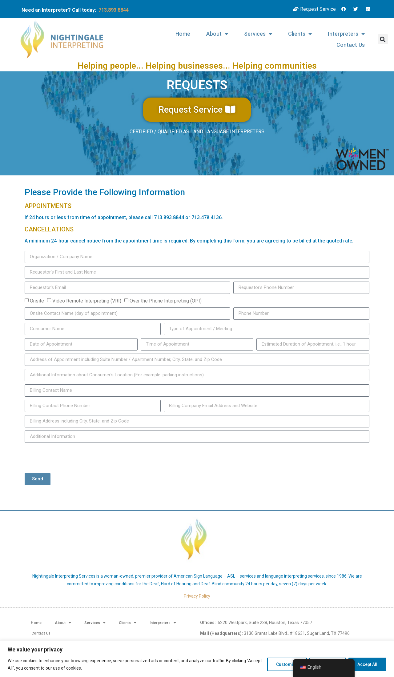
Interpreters (346, 33)
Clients (300, 33)
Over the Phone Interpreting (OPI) (166, 301)
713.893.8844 (113, 10)
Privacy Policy (197, 596)
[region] (197, 658)
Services (258, 33)
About (217, 33)
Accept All (367, 664)
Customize (287, 664)
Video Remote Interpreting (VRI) (86, 301)
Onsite (37, 301)
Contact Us (350, 45)
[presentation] (71, 458)
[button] (383, 39)
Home (182, 33)
